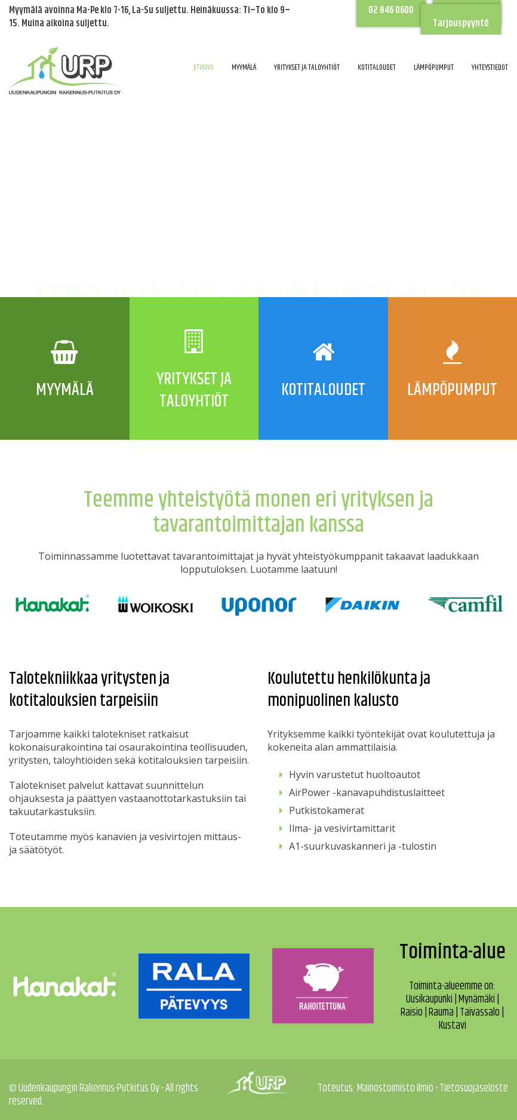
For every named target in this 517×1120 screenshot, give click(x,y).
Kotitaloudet (377, 67)
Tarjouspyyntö (461, 23)
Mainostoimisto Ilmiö (395, 1088)
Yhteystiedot (490, 67)
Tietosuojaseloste (473, 1088)
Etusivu (203, 67)
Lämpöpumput (434, 67)
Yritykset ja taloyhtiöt (307, 67)
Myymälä (244, 67)
